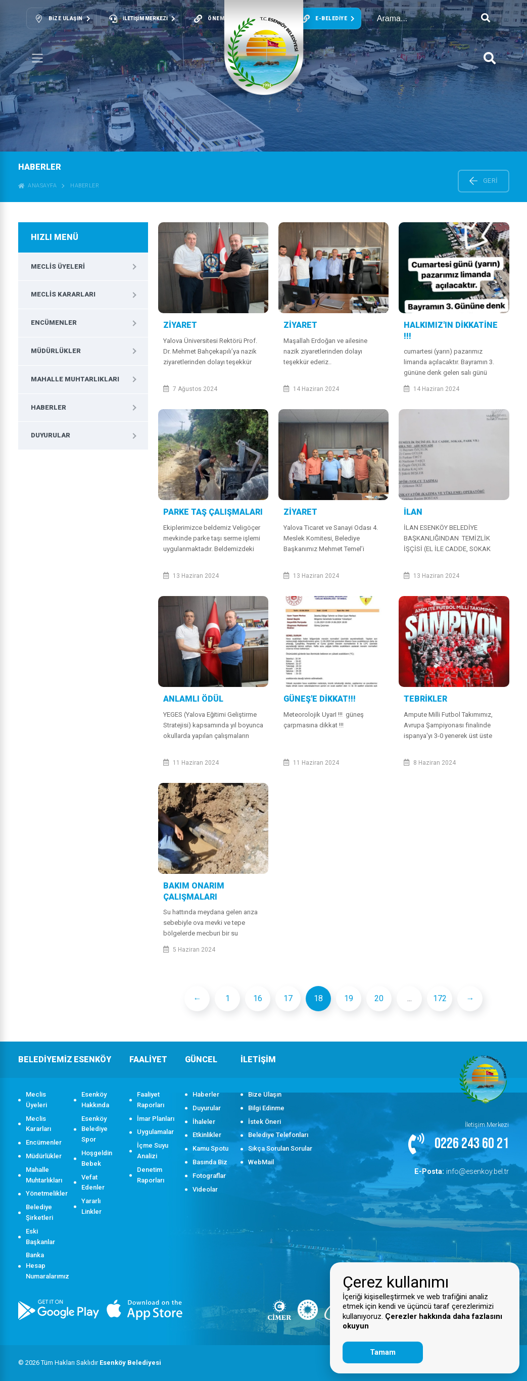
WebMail (261, 1162)
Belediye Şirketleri (39, 1212)
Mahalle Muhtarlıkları (75, 379)
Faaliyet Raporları (150, 1100)
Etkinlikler (207, 1135)
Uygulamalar (155, 1132)
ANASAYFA (37, 185)
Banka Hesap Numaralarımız (45, 1265)
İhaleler (204, 1121)
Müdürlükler (56, 351)
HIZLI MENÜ (54, 237)
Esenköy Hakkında (95, 1100)
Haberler (84, 185)
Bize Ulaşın (264, 1094)
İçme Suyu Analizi (152, 1151)
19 (348, 998)
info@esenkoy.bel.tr (467, 1171)
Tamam (383, 1352)
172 (440, 998)
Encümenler (54, 322)
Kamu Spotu (210, 1148)
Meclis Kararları (63, 294)
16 (257, 998)
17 (288, 998)
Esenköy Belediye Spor (94, 1129)
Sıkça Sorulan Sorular (280, 1148)
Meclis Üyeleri (58, 266)
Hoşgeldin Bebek (96, 1158)
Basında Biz (210, 1162)
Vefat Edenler (93, 1182)
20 (379, 998)
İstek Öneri (264, 1121)
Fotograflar (209, 1175)
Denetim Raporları (150, 1175)
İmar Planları (155, 1118)
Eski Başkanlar (40, 1236)
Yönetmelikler (45, 1193)
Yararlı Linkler (91, 1206)
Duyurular (50, 435)
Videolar (205, 1189)
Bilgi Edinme (266, 1108)
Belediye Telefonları (278, 1135)
